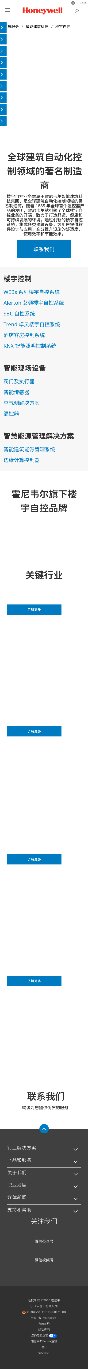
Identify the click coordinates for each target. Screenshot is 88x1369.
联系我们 (83, 2)
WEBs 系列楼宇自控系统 (32, 291)
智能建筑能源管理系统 (29, 449)
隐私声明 (44, 1330)
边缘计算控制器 (22, 459)
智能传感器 (16, 391)
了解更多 (34, 609)
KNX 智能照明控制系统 (30, 345)
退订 (44, 1347)
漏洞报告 (44, 1353)
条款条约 (44, 1324)
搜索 (76, 11)
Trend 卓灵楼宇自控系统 (32, 324)
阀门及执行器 (19, 381)
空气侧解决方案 (22, 402)
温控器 (11, 413)
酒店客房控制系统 (24, 334)
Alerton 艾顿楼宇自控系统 (34, 302)
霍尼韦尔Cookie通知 (44, 1341)
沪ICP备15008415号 (44, 1318)
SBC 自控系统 (19, 313)
